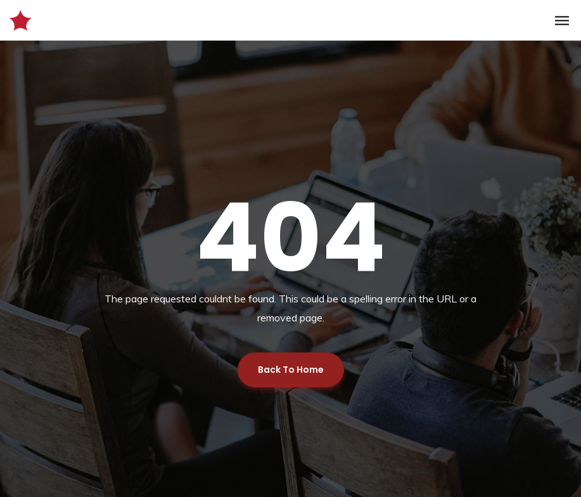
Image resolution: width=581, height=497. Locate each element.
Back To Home (291, 369)
